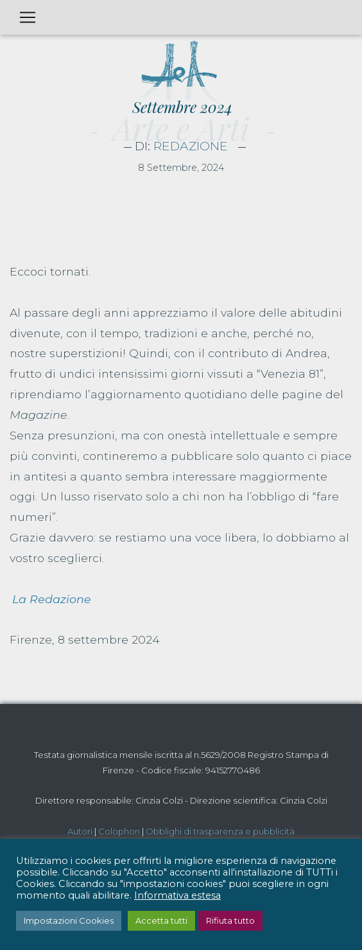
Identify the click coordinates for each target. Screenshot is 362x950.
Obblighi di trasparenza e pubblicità (220, 831)
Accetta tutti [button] (161, 920)
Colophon (119, 831)
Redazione (190, 146)
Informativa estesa (177, 895)
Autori (79, 831)
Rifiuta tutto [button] (230, 920)
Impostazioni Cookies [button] (69, 920)
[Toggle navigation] (27, 17)
